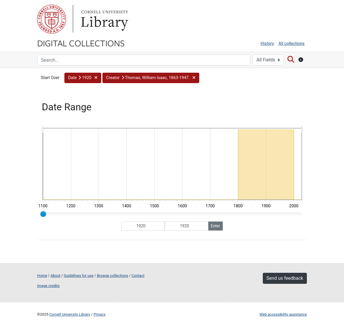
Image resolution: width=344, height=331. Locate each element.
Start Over (50, 77)
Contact (137, 275)
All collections (291, 43)
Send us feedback (285, 278)
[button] (82, 78)
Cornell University (51, 19)
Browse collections (112, 275)
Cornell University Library (69, 314)
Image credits (48, 286)
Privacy (99, 314)
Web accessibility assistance (283, 314)
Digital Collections (81, 42)
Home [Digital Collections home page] (42, 275)
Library (104, 19)
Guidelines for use (78, 275)
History (267, 43)
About (55, 275)
